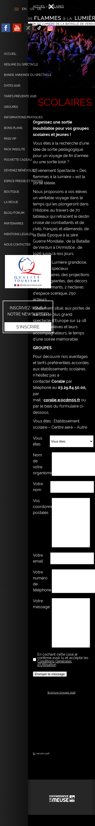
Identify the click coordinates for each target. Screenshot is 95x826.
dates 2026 (12, 85)
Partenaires (13, 223)
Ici (34, 753)
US (32, 9)
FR (17, 9)
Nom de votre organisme (38, 464)
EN (24, 9)
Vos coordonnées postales (38, 506)
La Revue (11, 202)
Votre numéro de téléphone (38, 581)
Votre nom (38, 486)
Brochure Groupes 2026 (61, 692)
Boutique (11, 191)
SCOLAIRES (56, 6)
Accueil (10, 54)
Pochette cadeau (18, 159)
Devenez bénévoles (19, 170)
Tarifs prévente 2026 (20, 96)
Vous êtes (37, 441)
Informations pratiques (23, 117)
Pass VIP (10, 138)
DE (39, 9)
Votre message (38, 604)
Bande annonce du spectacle (27, 75)
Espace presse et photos (23, 181)
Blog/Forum (14, 213)
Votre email (38, 558)
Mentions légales (18, 234)
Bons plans (13, 128)
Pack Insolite (14, 149)
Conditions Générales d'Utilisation (54, 663)
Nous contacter (17, 244)
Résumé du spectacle (21, 64)
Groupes (11, 107)
